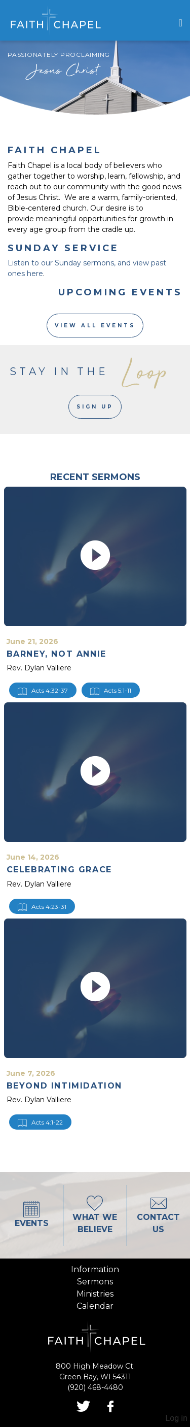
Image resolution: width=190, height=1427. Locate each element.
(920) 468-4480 (95, 1387)
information (95, 1269)
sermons (95, 1281)
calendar (95, 1306)
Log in (176, 1418)
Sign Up (95, 406)
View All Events (95, 325)
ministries (95, 1294)
